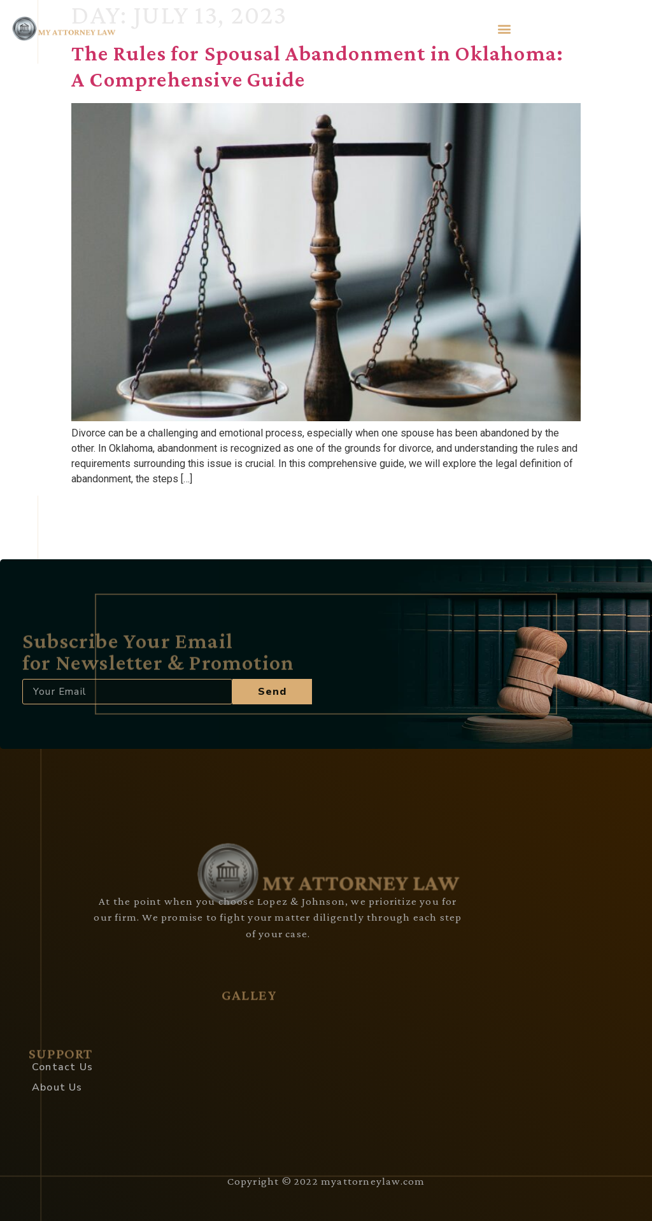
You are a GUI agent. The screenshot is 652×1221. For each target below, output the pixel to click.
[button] (504, 28)
